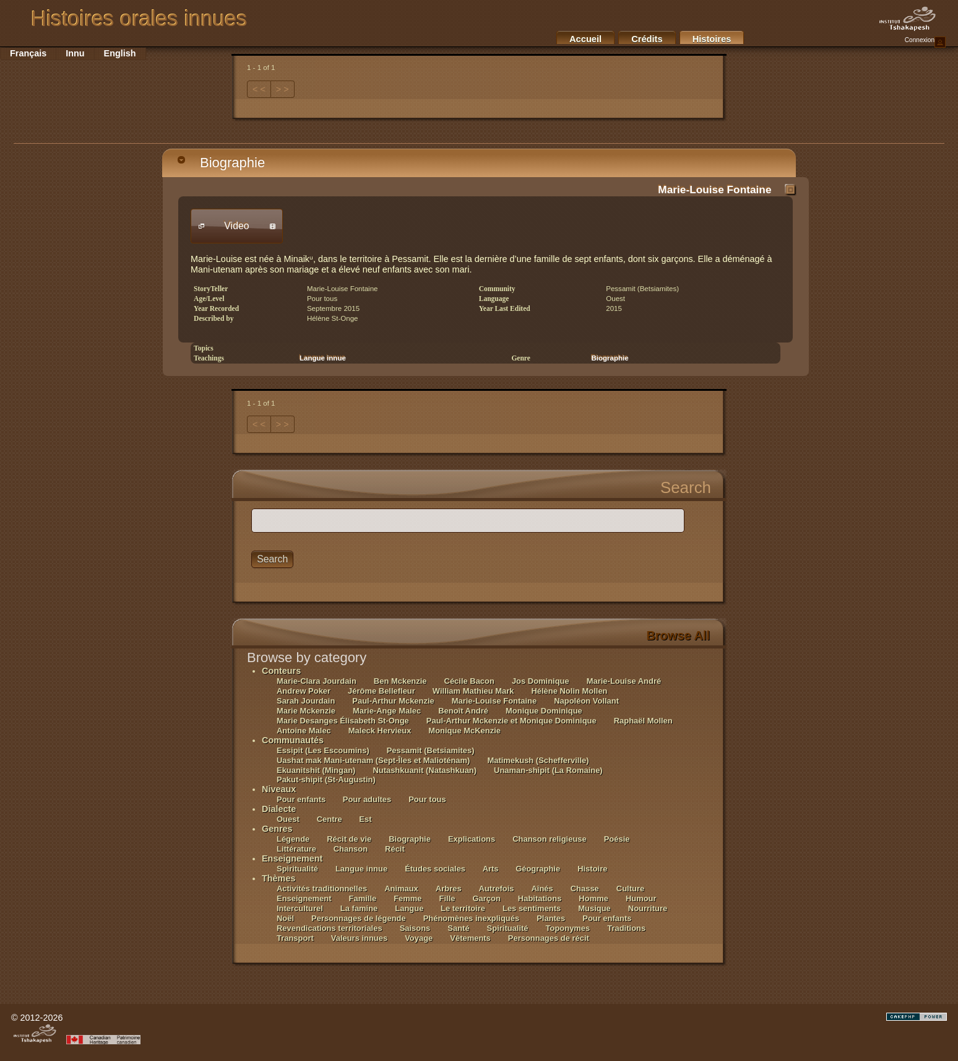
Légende (293, 839)
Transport (295, 938)
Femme (407, 898)
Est (365, 819)
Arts (492, 868)
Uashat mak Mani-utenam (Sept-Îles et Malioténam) (373, 760)
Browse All (678, 635)
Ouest (288, 819)
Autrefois (496, 888)
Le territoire (463, 908)
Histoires (712, 39)
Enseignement (292, 858)
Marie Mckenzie (306, 710)
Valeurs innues (359, 938)
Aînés (542, 888)
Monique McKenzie (464, 730)
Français (28, 53)
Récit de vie (349, 839)
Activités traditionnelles (322, 888)
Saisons (415, 928)
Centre (331, 819)
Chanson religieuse (549, 839)
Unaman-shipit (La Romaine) (548, 770)
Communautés (293, 740)
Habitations (540, 898)
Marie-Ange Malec (387, 710)
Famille (363, 898)
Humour (641, 898)
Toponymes (568, 928)
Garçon (486, 898)
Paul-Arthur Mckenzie (393, 700)
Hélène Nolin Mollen (569, 691)
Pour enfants (302, 799)
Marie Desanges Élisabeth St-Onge (343, 720)
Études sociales (436, 868)
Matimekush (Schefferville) (538, 760)
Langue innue (323, 358)
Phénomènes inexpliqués (471, 918)
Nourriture (647, 908)
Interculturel (300, 908)
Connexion (925, 42)
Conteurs (281, 671)
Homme (593, 898)
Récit (395, 849)
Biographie (220, 162)
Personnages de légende (358, 918)
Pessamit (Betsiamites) (431, 750)
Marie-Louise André (624, 681)
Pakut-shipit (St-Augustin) (326, 779)
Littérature (298, 849)
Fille (447, 898)
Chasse (585, 888)
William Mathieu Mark (473, 691)
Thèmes (278, 878)
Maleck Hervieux (380, 730)
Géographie (538, 868)
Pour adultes (367, 799)
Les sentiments (532, 908)
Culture (630, 888)
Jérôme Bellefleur (381, 691)
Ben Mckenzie (400, 681)
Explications (471, 839)
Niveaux (279, 789)
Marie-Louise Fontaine (714, 189)
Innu (75, 53)
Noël (285, 918)
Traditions (626, 928)
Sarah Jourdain (306, 700)
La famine (359, 908)
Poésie (617, 839)
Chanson (351, 849)
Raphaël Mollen (643, 720)
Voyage (419, 938)
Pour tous (427, 799)
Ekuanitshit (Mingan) (316, 770)
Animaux (401, 888)
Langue (410, 908)
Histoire (592, 868)
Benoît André (463, 710)
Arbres (449, 888)
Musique (594, 908)
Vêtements (470, 938)
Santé (458, 928)
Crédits (647, 39)
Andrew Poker (303, 691)
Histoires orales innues (139, 18)
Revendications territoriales (329, 928)
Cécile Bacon (469, 681)
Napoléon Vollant (586, 700)
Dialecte (279, 809)
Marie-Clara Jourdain (316, 681)
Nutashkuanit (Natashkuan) (425, 770)
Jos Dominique (540, 681)
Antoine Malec (304, 730)
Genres (277, 829)
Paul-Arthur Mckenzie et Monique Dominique (511, 720)
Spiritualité (297, 868)
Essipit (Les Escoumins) (323, 750)
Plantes (551, 918)
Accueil (585, 39)
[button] (237, 226)
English (120, 53)
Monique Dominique (544, 710)
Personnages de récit (548, 938)
